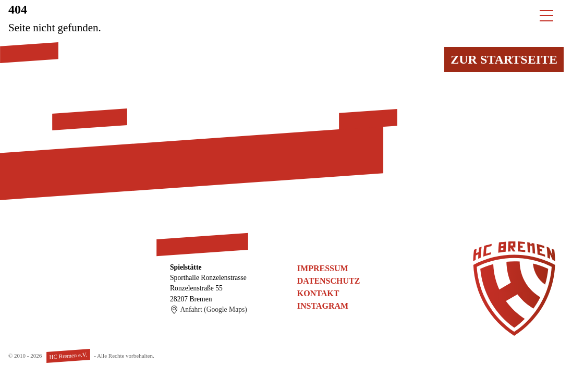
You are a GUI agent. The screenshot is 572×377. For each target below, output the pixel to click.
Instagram (322, 305)
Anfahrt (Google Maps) (208, 310)
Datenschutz (328, 280)
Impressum (322, 268)
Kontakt (318, 293)
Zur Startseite (504, 59)
